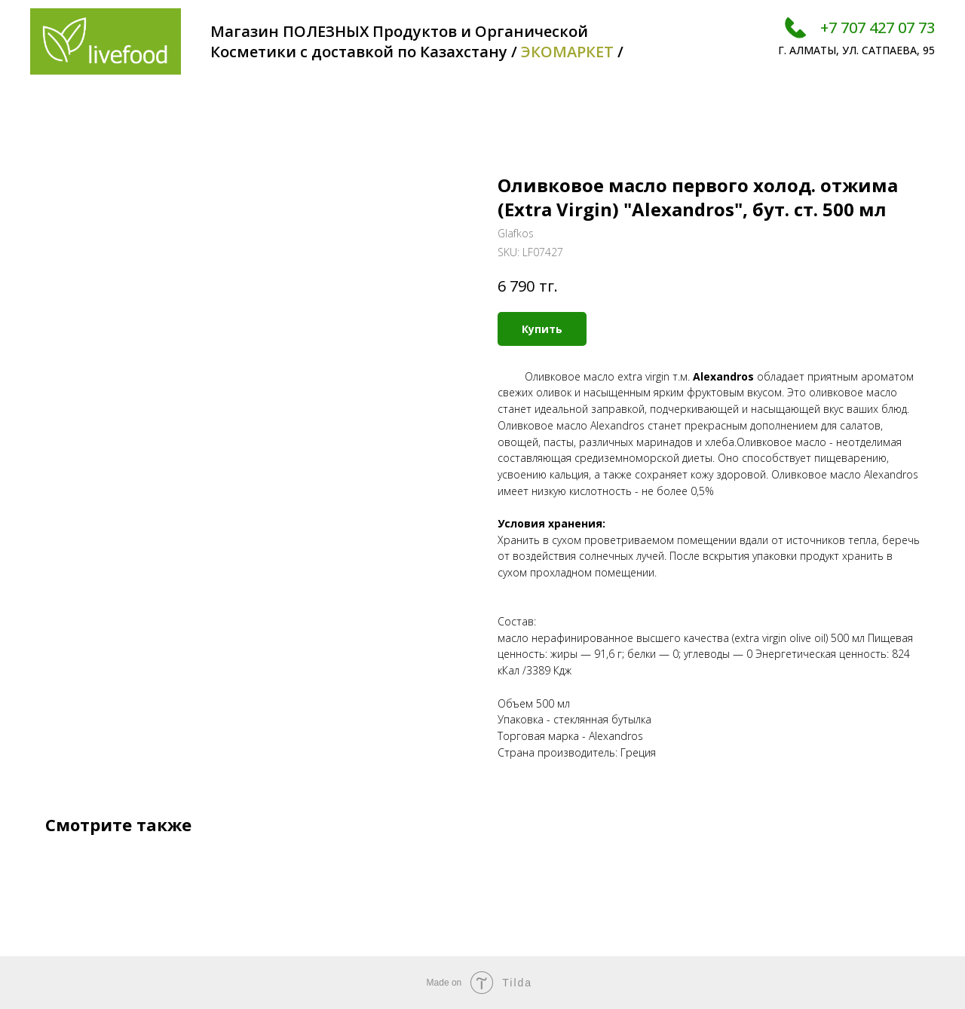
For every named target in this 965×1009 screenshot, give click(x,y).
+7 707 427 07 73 (877, 27)
